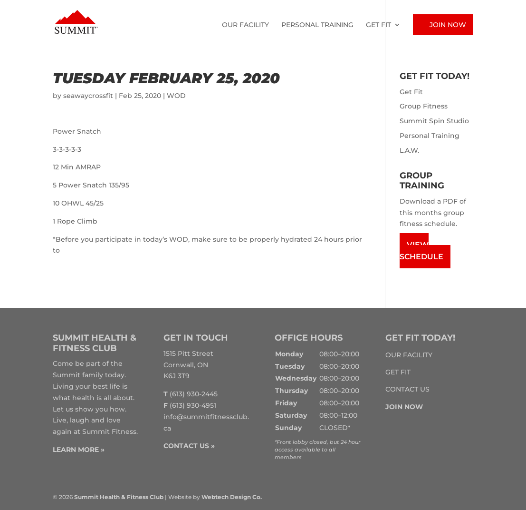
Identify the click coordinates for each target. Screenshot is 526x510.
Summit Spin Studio (434, 121)
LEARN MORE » (79, 449)
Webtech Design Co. (231, 496)
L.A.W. (409, 150)
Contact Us (407, 389)
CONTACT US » (189, 445)
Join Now (448, 24)
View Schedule (421, 250)
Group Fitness (424, 106)
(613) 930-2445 (194, 394)
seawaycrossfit (88, 95)
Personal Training (317, 25)
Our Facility (245, 25)
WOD (176, 95)
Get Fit (378, 25)
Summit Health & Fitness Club (118, 496)
